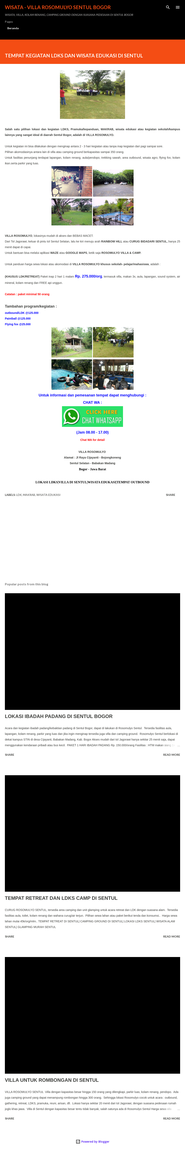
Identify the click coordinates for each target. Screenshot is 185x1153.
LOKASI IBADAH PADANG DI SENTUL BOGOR (59, 716)
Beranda (13, 28)
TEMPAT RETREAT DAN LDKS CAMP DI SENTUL (61, 898)
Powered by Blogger (92, 1141)
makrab (29, 494)
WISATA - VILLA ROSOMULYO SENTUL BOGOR (58, 7)
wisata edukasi (48, 494)
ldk (19, 494)
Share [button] (170, 494)
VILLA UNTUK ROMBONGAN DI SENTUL (52, 1080)
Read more (171, 754)
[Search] (167, 7)
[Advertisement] (92, 540)
